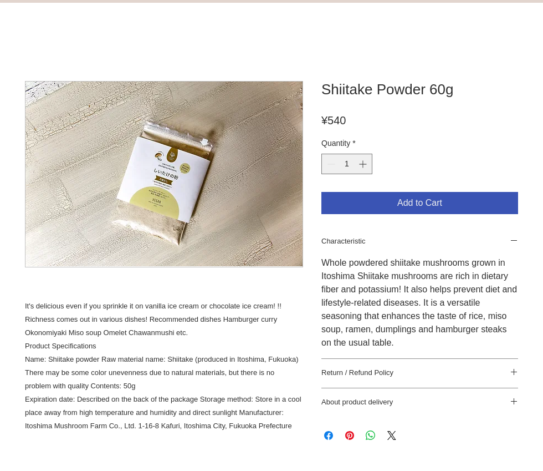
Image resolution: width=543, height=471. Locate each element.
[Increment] (364, 164)
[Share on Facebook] (328, 435)
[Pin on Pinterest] (349, 435)
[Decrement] (330, 164)
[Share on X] (391, 435)
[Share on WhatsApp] (370, 435)
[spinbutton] (347, 164)
